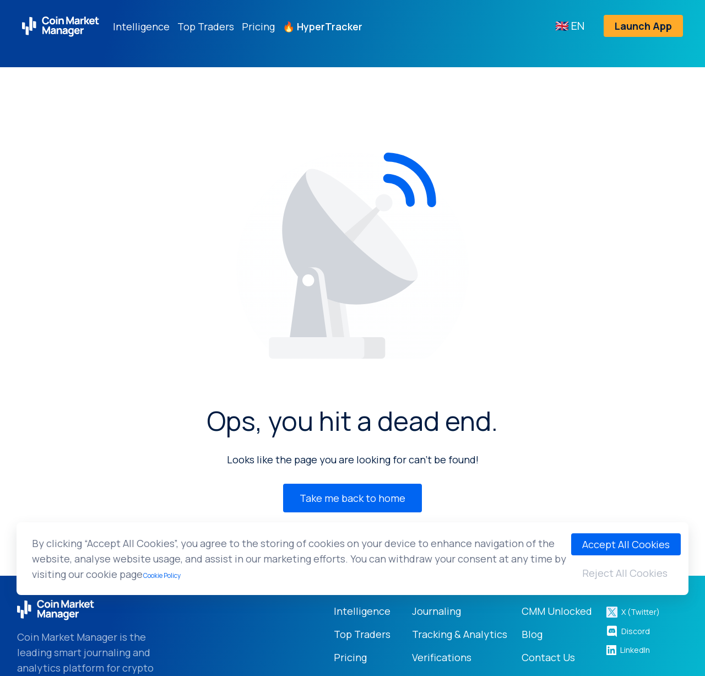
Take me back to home (352, 498)
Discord (628, 631)
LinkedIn (628, 650)
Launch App (643, 26)
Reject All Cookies (625, 573)
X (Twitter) (633, 612)
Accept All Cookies (626, 544)
